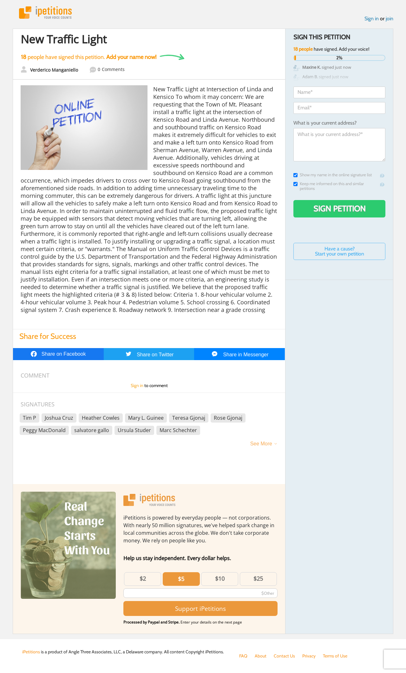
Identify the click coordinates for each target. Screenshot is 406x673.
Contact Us (284, 656)
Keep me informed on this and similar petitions (328, 186)
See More (261, 443)
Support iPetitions (200, 608)
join (389, 19)
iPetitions (45, 12)
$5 (181, 579)
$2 (143, 578)
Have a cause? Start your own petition (339, 251)
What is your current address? (325, 123)
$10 (220, 578)
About (260, 656)
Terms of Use (335, 656)
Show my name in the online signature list (332, 174)
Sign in (371, 19)
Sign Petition (339, 208)
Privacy (309, 656)
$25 (258, 578)
